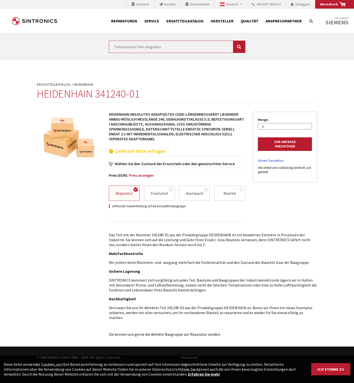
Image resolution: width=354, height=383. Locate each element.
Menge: (263, 120)
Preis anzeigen (141, 175)
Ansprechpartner (284, 20)
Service (151, 20)
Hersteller (222, 20)
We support (336, 21)
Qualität (249, 20)
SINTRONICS (34, 21)
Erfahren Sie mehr (204, 374)
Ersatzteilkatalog (185, 20)
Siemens (336, 22)
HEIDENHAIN (83, 84)
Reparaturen (124, 20)
